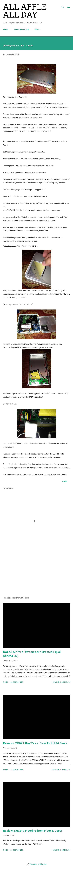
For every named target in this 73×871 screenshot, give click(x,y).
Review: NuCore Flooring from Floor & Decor (32, 830)
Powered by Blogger (36, 864)
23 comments (16, 850)
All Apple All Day (24, 10)
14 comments (16, 769)
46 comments (16, 682)
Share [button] (64, 481)
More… (38, 30)
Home (5, 30)
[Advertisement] (36, 572)
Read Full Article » (61, 682)
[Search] (62, 4)
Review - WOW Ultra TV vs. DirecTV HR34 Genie (35, 743)
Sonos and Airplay (21, 30)
